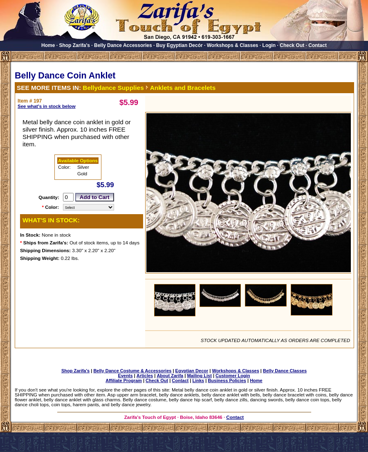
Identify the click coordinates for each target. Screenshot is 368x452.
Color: (52, 207)
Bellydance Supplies (113, 87)
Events (125, 375)
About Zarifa (170, 375)
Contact (317, 45)
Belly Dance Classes (285, 370)
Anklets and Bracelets (183, 87)
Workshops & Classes (232, 45)
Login (269, 45)
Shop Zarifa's (74, 45)
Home (48, 45)
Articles (145, 375)
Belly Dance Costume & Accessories (132, 370)
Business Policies (227, 380)
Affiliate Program (123, 380)
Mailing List (199, 375)
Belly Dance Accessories (123, 45)
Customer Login (232, 375)
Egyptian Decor (192, 370)
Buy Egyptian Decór (179, 45)
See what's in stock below (47, 106)
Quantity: (48, 197)
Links (198, 380)
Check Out (292, 45)
